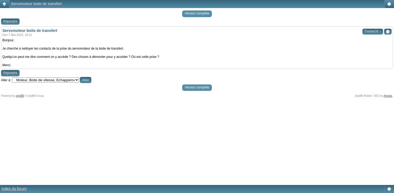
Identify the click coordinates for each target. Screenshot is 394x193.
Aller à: (6, 80)
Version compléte (197, 13)
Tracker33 (372, 31)
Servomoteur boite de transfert (36, 4)
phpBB (20, 95)
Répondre (10, 21)
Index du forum (14, 189)
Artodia (388, 95)
